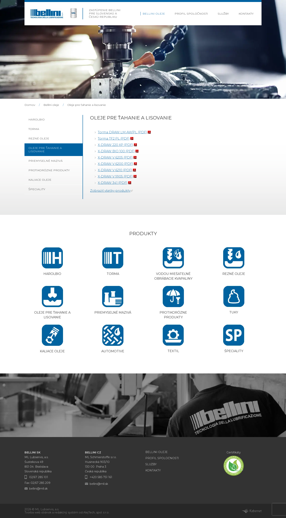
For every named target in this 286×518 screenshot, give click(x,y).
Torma (33, 129)
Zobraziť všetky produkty (110, 191)
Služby (223, 13)
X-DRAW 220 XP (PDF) (115, 145)
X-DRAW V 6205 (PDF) (115, 157)
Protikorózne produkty (49, 170)
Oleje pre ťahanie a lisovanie (86, 105)
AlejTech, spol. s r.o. (96, 512)
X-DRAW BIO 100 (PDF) (116, 151)
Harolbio (36, 119)
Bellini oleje (154, 13)
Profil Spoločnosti (191, 13)
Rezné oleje (38, 138)
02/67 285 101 (38, 477)
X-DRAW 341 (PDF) (112, 183)
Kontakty (246, 13)
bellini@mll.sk (38, 488)
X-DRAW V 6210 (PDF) (115, 170)
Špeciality (36, 189)
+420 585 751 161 (101, 477)
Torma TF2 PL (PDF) (114, 138)
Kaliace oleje (39, 179)
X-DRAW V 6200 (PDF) (115, 164)
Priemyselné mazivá (45, 161)
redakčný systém (66, 512)
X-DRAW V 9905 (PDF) (115, 176)
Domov (29, 105)
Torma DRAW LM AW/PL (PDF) (122, 132)
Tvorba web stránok (37, 512)
